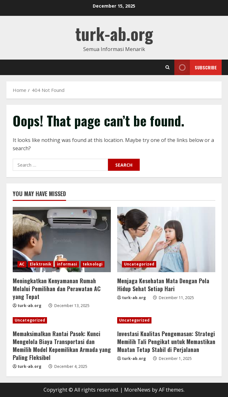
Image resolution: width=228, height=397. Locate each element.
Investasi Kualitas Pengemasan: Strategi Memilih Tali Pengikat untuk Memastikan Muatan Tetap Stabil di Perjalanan (166, 342)
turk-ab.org (114, 33)
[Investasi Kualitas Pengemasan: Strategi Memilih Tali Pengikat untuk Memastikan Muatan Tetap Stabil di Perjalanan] (166, 320)
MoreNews (137, 389)
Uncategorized (139, 264)
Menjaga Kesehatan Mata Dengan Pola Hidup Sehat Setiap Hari (163, 285)
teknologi (93, 264)
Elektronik (40, 264)
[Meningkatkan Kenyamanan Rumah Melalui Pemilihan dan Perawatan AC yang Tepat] (62, 239)
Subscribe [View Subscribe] (195, 67)
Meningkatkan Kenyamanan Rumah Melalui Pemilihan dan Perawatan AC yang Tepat (57, 289)
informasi (67, 264)
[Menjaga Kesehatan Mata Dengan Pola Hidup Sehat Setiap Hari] (166, 239)
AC (21, 264)
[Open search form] (167, 67)
